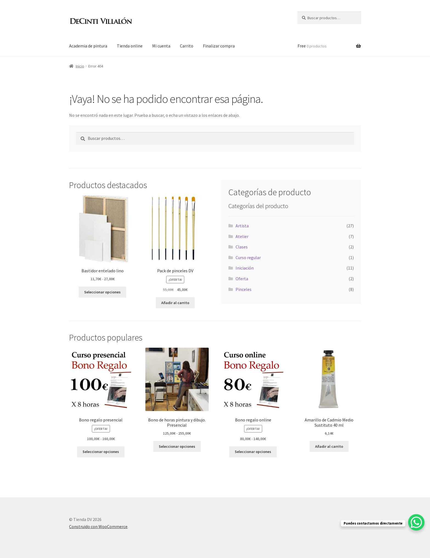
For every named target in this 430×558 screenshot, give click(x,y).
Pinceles (243, 289)
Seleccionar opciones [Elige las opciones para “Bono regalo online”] (253, 451)
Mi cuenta (161, 46)
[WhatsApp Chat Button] (416, 522)
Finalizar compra (219, 46)
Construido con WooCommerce (98, 526)
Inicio (80, 66)
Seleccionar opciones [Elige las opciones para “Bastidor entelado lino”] (102, 292)
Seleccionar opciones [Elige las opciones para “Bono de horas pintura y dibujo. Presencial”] (177, 446)
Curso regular (248, 257)
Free (312, 46)
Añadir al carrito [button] (175, 302)
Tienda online (130, 46)
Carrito (186, 46)
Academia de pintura (88, 46)
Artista (242, 225)
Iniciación (245, 268)
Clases (242, 247)
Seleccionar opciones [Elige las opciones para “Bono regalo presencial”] (101, 451)
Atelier (242, 236)
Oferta (242, 278)
